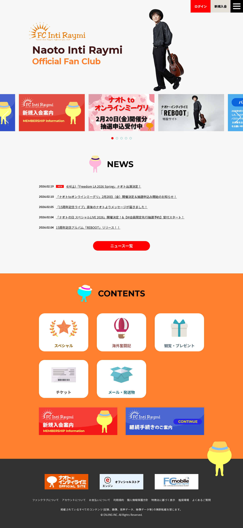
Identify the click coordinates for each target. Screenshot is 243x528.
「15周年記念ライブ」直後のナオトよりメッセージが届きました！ (102, 207)
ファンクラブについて (45, 500)
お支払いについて (99, 500)
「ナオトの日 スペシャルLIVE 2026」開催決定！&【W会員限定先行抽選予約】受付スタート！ (120, 217)
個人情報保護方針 (137, 500)
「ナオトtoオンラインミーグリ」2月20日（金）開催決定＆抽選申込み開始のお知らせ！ (116, 196)
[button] (112, 138)
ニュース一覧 (121, 246)
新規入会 (221, 6)
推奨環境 (183, 500)
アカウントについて (74, 500)
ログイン (201, 6)
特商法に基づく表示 (163, 500)
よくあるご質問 (201, 500)
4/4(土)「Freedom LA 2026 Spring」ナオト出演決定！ (103, 186)
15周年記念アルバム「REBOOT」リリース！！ (88, 227)
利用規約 (118, 500)
